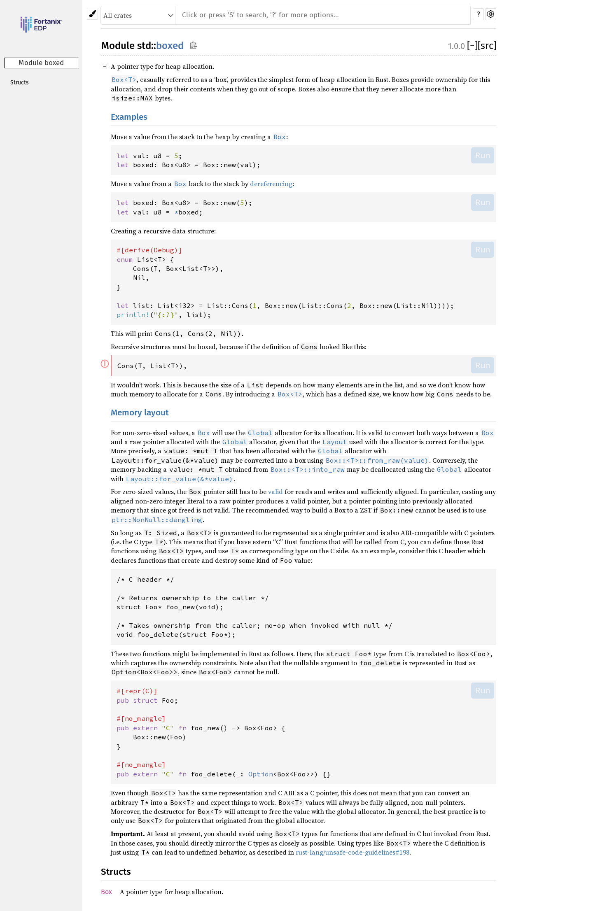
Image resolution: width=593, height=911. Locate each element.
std (144, 45)
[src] (487, 45)
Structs (19, 82)
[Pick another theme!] (92, 14)
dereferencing (271, 183)
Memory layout (140, 413)
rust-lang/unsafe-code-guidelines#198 (352, 852)
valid (275, 491)
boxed (170, 45)
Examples (129, 117)
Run (482, 155)
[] (472, 45)
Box (106, 892)
